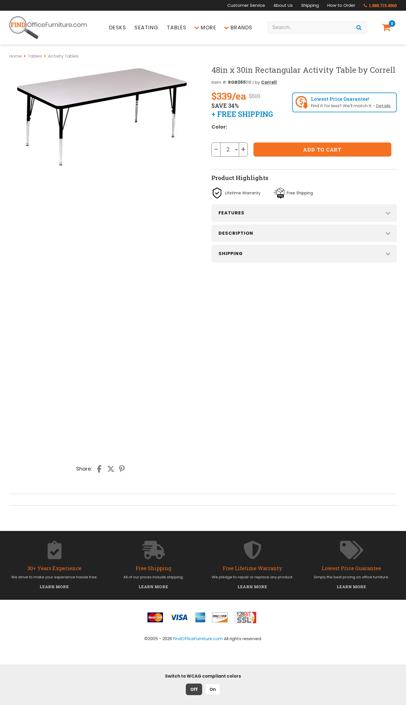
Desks (117, 27)
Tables (177, 27)
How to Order (341, 5)
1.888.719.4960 (380, 5)
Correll (269, 82)
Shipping (310, 5)
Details (383, 106)
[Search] (359, 27)
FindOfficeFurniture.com (198, 639)
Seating (146, 27)
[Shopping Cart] (387, 27)
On (212, 689)
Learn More (54, 586)
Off (194, 689)
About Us (283, 5)
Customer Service (246, 5)
